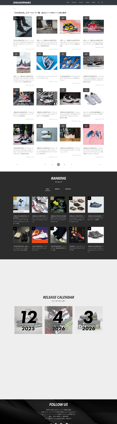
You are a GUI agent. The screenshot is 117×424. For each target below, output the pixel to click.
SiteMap (16, 407)
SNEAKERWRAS (91, 407)
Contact (28, 407)
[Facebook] (56, 396)
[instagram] (61, 396)
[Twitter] (50, 396)
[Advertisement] (58, 246)
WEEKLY (57, 189)
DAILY (47, 189)
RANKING (58, 178)
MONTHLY (68, 189)
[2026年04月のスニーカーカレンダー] (58, 292)
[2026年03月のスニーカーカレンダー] (89, 292)
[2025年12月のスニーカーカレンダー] (28, 292)
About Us (22, 407)
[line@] (66, 396)
